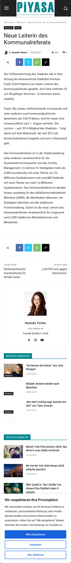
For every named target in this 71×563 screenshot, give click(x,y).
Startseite (9, 22)
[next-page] (12, 419)
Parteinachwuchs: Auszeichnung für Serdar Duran (15, 273)
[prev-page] (6, 419)
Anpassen (35, 544)
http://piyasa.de (35, 328)
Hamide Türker (19, 52)
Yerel (17, 27)
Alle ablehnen (35, 554)
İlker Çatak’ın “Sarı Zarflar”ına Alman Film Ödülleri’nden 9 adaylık (43, 488)
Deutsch (20, 22)
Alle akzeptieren (35, 534)
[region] (35, 528)
